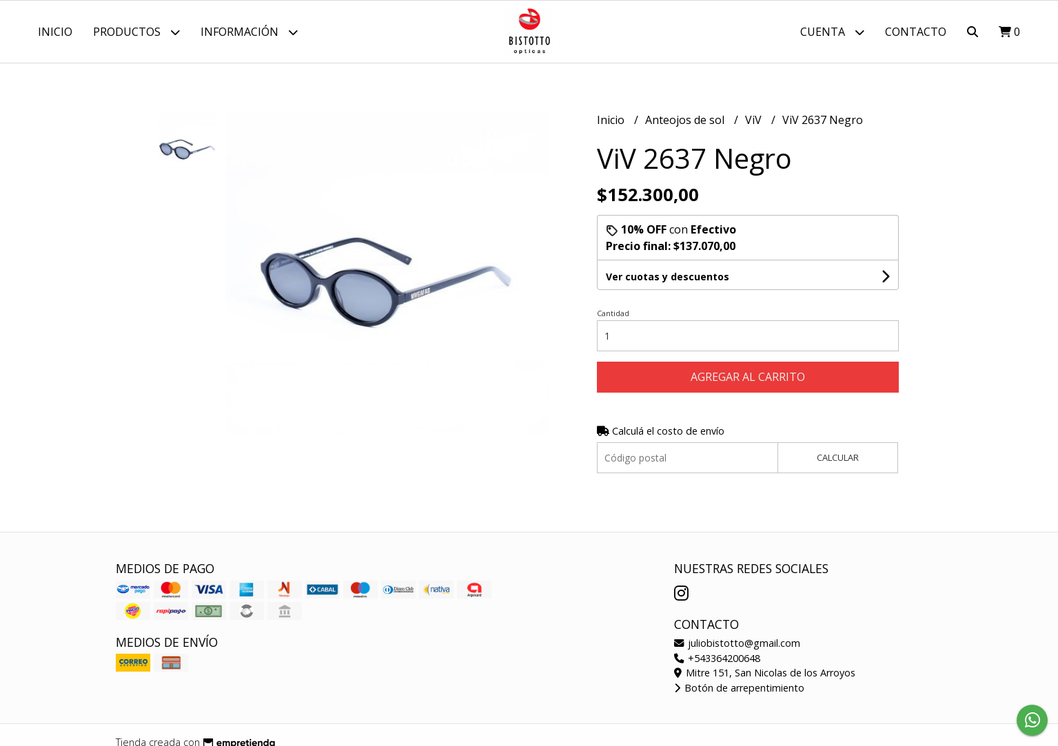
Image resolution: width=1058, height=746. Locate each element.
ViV (754, 119)
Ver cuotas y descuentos (667, 276)
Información (249, 32)
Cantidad (613, 313)
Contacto (915, 31)
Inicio (55, 31)
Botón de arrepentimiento (739, 687)
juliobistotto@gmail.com (737, 643)
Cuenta (832, 32)
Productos (136, 32)
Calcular (838, 457)
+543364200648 (717, 658)
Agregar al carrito (748, 376)
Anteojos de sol (686, 119)
